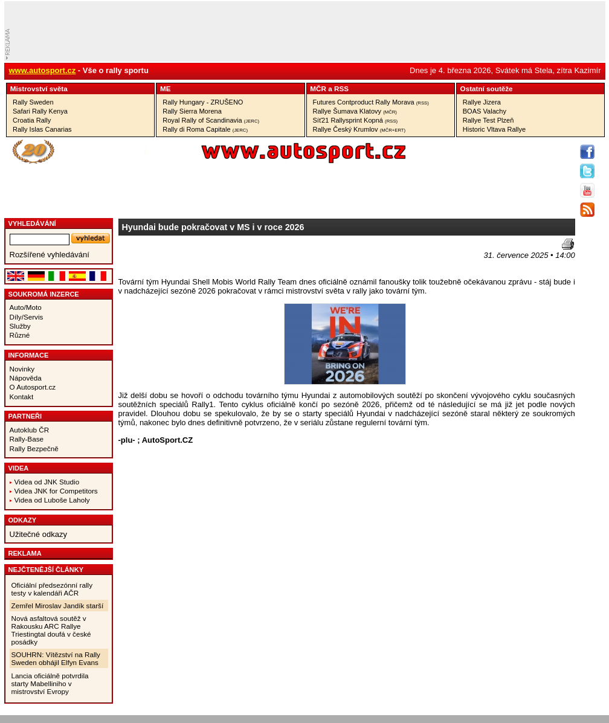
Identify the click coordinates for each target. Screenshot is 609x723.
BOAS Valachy (484, 111)
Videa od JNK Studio (47, 482)
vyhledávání (32, 223)
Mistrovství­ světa (39, 88)
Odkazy (22, 520)
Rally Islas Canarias (42, 129)
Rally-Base (27, 439)
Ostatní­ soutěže (486, 88)
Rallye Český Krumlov (359, 129)
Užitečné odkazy (38, 534)
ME (165, 88)
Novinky (22, 369)
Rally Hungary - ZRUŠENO (203, 102)
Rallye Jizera (482, 102)
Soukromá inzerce (43, 294)
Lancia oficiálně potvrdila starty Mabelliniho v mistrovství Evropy (50, 683)
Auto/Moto (26, 307)
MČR (318, 88)
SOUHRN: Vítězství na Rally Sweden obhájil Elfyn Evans (55, 658)
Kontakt (22, 396)
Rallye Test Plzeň (488, 120)
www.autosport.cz (42, 70)
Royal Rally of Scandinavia (211, 120)
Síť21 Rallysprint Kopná (355, 120)
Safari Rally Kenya (40, 111)
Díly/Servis (27, 317)
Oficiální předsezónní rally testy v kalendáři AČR (51, 589)
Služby (20, 326)
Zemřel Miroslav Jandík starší (57, 605)
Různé (20, 335)
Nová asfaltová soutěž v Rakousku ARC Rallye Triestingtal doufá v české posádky (51, 630)
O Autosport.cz (33, 387)
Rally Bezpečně (34, 448)
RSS (341, 88)
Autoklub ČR (30, 430)
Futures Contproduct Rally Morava (371, 102)
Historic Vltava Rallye (494, 129)
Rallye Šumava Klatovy (355, 111)
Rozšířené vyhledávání (49, 254)
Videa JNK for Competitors (56, 491)
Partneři (25, 416)
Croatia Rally (32, 120)
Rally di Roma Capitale (205, 129)
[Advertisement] (189, 257)
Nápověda (26, 378)
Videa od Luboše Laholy (52, 500)
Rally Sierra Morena (192, 111)
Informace (28, 355)
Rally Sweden (33, 102)
